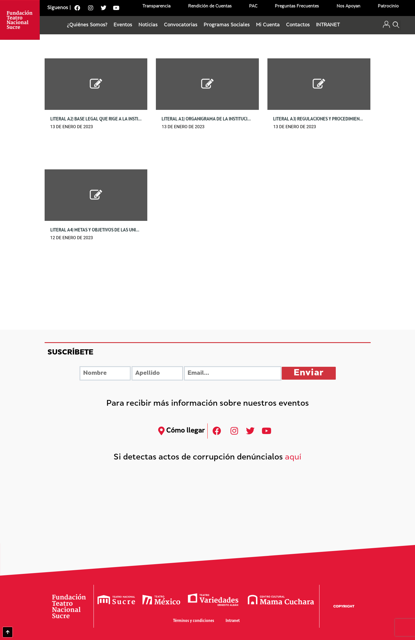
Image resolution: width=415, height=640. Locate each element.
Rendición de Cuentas (210, 6)
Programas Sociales (227, 25)
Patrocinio (388, 6)
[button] (396, 25)
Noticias (148, 25)
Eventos (123, 25)
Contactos (298, 25)
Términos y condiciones (193, 621)
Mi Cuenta (268, 25)
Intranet (233, 621)
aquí (293, 457)
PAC (253, 6)
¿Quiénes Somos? (87, 25)
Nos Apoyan (348, 6)
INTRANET (328, 25)
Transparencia (156, 6)
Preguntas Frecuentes (297, 6)
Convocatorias (180, 25)
